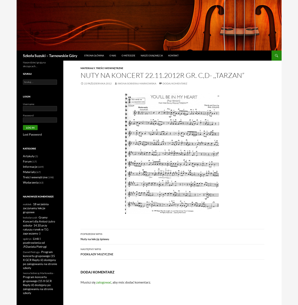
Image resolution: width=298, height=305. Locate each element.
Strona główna (94, 55)
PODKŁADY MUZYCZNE (172, 251)
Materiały (88, 68)
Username (28, 104)
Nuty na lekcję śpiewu (172, 236)
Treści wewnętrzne (109, 68)
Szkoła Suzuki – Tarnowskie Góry (50, 55)
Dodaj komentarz (175, 83)
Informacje (29, 166)
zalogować (103, 282)
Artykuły (28, 155)
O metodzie (128, 55)
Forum (26, 160)
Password (28, 115)
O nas (112, 55)
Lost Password (31, 134)
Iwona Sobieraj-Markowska (137, 83)
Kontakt (173, 55)
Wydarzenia (29, 181)
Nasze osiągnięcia (152, 55)
